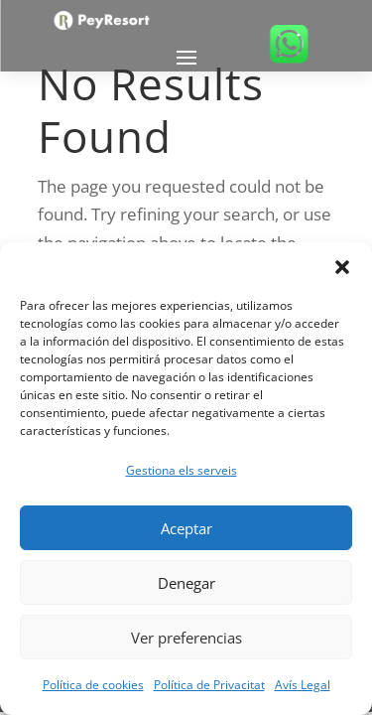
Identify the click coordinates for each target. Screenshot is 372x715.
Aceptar (186, 528)
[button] (342, 267)
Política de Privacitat (209, 684)
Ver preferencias (186, 637)
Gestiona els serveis (181, 470)
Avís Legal (302, 684)
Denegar (186, 583)
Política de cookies (93, 684)
